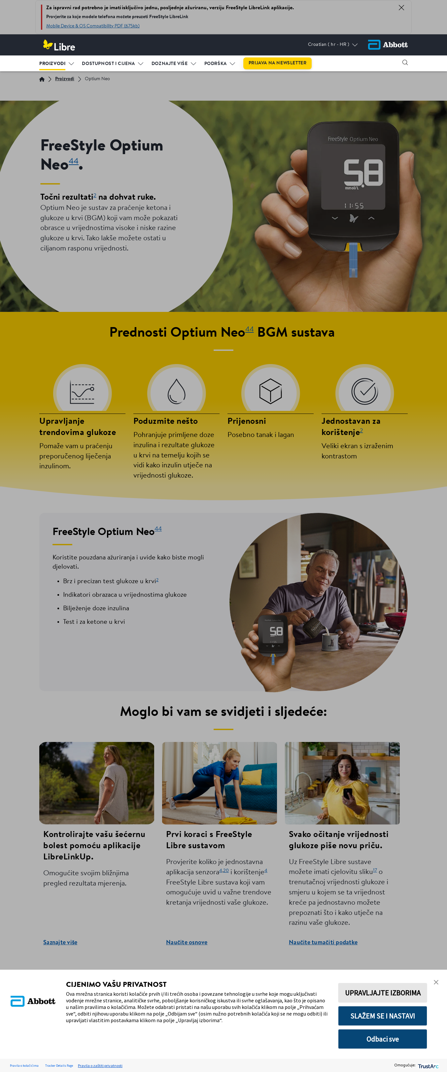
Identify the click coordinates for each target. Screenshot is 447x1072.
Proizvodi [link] (52, 63)
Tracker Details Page (59, 1065)
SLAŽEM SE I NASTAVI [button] (382, 1016)
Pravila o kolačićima (24, 1065)
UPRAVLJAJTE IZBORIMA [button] (383, 992)
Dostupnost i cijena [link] (108, 63)
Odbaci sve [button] (382, 1039)
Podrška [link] (215, 63)
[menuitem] (56, 62)
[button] (405, 62)
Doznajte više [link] (170, 63)
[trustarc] (427, 1065)
